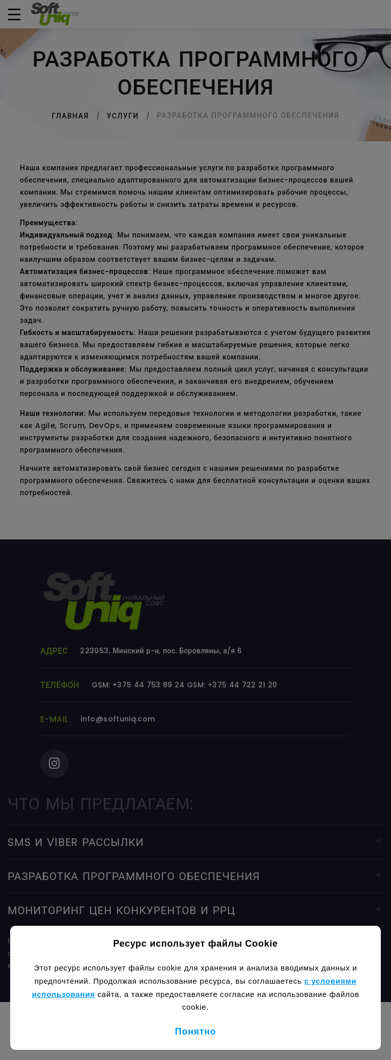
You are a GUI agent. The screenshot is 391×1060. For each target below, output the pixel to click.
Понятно (195, 1031)
